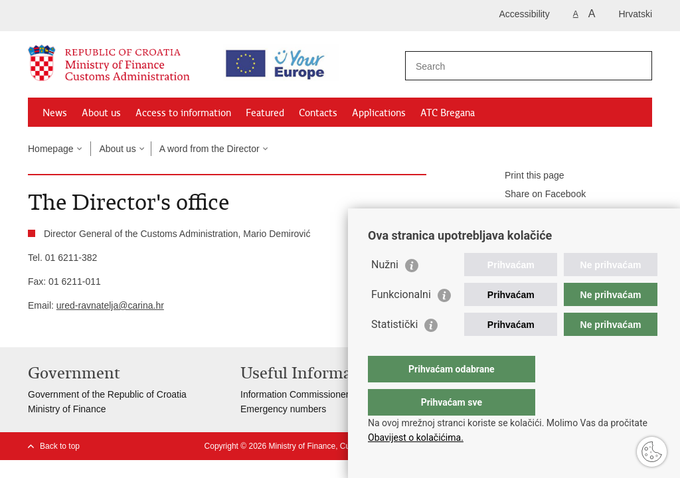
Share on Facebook (536, 194)
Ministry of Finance (67, 409)
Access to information (183, 113)
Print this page (525, 176)
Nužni (384, 291)
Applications (379, 113)
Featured (265, 113)
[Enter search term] (517, 66)
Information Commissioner (294, 394)
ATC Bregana (447, 113)
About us (101, 113)
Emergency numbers (283, 409)
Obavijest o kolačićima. (416, 437)
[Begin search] (637, 65)
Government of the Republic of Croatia (107, 394)
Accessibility (524, 14)
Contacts (318, 113)
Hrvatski (635, 14)
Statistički (394, 351)
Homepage (51, 148)
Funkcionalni (401, 321)
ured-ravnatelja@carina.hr (110, 305)
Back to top (60, 446)
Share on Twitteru (531, 213)
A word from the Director (209, 148)
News (54, 113)
